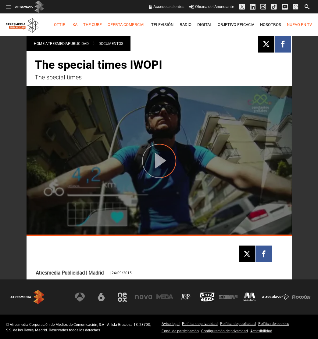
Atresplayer (275, 297)
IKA (74, 24)
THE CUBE (92, 24)
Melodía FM (250, 297)
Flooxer (301, 297)
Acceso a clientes (168, 6)
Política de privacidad (200, 323)
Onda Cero (207, 297)
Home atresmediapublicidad (61, 43)
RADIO (185, 24)
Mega (165, 297)
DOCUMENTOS (110, 43)
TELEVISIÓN (162, 24)
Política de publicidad (238, 323)
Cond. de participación (180, 330)
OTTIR (60, 24)
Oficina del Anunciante (211, 6)
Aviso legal (171, 323)
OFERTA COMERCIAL (126, 24)
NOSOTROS (270, 24)
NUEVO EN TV (299, 24)
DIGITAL (204, 24)
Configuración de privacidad (224, 330)
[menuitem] (59, 24)
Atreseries (186, 297)
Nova (143, 297)
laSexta (101, 297)
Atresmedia (27, 297)
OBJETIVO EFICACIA (236, 24)
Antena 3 (80, 297)
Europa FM (228, 297)
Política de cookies (273, 323)
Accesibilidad (261, 330)
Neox (122, 297)
